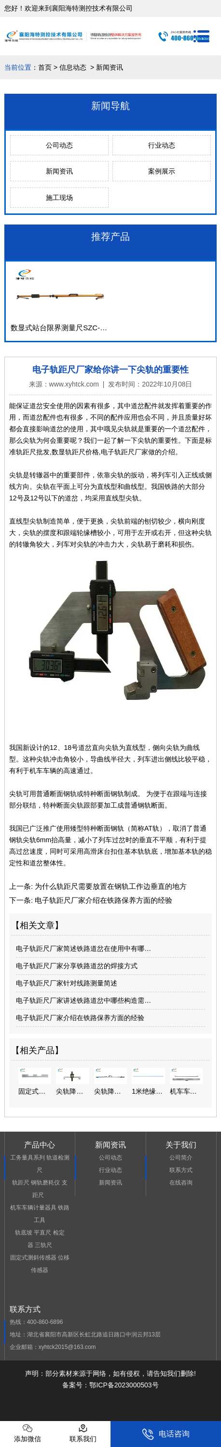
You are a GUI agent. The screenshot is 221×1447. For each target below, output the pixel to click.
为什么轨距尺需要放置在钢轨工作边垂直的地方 (110, 886)
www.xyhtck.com (74, 384)
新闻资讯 (59, 171)
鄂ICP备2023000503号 (123, 1385)
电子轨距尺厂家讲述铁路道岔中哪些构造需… (83, 1000)
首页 (45, 67)
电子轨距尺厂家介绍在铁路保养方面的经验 (102, 900)
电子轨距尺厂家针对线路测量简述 (66, 983)
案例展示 (161, 171)
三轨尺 (43, 1245)
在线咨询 (181, 1182)
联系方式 (181, 1170)
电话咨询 (166, 1434)
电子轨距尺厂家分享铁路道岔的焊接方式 (77, 966)
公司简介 (181, 1157)
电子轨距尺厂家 (124, 452)
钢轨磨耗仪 (45, 1182)
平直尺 (42, 1232)
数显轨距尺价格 (75, 452)
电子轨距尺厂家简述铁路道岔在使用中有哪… (83, 948)
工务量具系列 (27, 1157)
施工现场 (59, 197)
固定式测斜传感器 (33, 1257)
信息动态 (72, 67)
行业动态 (161, 145)
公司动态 (59, 145)
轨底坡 (23, 1232)
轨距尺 (20, 1182)
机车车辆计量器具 (33, 1207)
